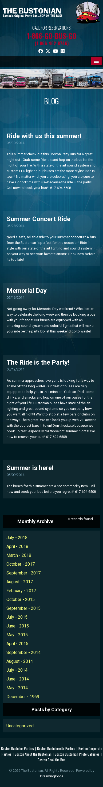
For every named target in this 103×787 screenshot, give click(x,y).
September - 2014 (23, 652)
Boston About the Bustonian (33, 754)
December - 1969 (22, 696)
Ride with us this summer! (44, 136)
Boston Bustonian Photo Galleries (77, 754)
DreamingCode (51, 776)
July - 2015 (16, 617)
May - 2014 (17, 687)
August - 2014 (19, 661)
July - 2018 (16, 537)
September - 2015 (23, 608)
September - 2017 (23, 573)
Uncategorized (20, 725)
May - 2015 (17, 634)
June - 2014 (17, 679)
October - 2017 (20, 564)
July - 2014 (16, 670)
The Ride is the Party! (38, 362)
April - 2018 (17, 546)
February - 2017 (21, 590)
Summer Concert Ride (38, 219)
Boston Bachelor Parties (17, 748)
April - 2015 (17, 643)
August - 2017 (19, 581)
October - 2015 (20, 599)
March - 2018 (18, 555)
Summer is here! (30, 468)
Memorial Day (27, 290)
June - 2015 (17, 626)
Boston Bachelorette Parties (56, 748)
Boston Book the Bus (51, 759)
